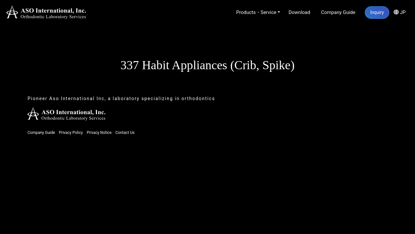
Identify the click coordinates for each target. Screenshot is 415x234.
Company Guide (338, 12)
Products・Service (256, 12)
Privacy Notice (99, 132)
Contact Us (125, 132)
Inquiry (377, 12)
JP (400, 12)
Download (299, 12)
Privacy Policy (71, 132)
